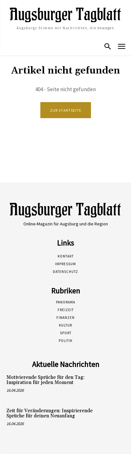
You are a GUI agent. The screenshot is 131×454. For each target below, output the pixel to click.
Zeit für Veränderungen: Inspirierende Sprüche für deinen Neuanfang (49, 413)
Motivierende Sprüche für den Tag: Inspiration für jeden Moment (45, 380)
